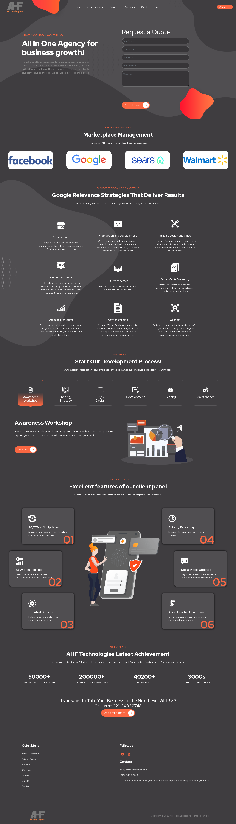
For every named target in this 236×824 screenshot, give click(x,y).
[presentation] (145, 94)
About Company (95, 7)
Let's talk (27, 450)
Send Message (137, 105)
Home (78, 7)
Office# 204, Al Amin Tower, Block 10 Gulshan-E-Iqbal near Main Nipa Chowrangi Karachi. (164, 780)
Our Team (130, 7)
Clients (144, 7)
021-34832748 (127, 706)
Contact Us (224, 7)
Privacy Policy (29, 759)
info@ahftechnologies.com (134, 769)
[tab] (30, 393)
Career (158, 7)
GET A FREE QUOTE (119, 713)
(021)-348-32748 (129, 775)
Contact (26, 786)
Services (114, 7)
